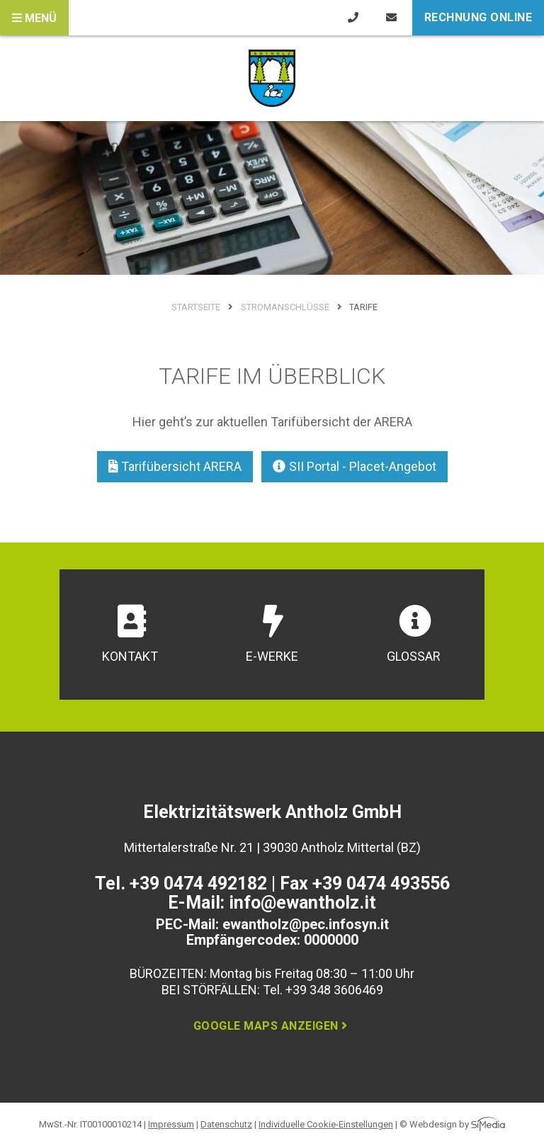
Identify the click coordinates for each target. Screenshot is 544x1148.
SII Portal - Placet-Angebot (354, 466)
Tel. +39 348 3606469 (323, 989)
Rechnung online (478, 17)
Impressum (171, 1124)
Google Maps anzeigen (272, 1026)
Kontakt (130, 634)
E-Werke (272, 634)
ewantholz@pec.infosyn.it (305, 924)
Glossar (414, 634)
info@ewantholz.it (302, 902)
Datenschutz (226, 1124)
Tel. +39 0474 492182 (181, 883)
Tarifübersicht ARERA (175, 466)
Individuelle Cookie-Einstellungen (326, 1124)
